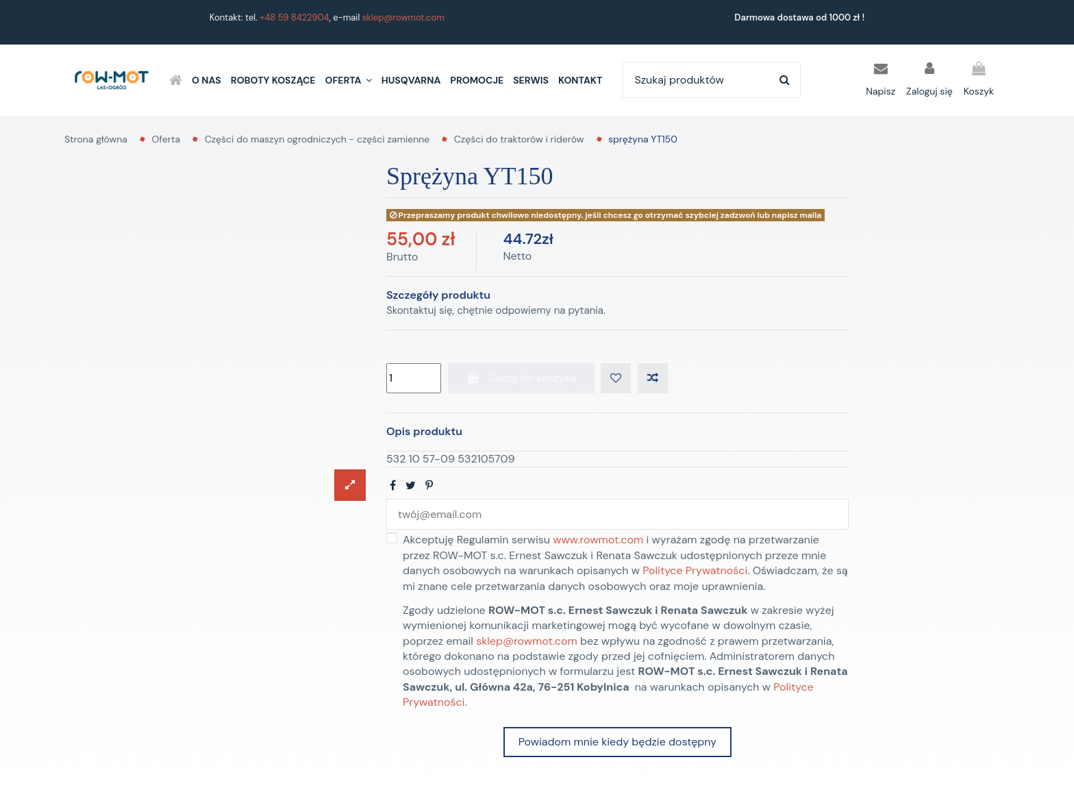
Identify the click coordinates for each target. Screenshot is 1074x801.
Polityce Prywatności (694, 570)
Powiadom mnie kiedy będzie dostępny (617, 742)
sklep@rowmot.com (403, 17)
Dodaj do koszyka (521, 378)
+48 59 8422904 (294, 17)
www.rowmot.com (598, 540)
